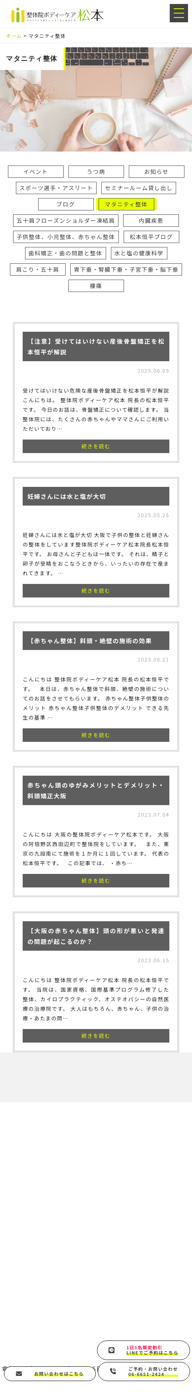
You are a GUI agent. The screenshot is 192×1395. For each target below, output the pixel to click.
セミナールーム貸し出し (139, 188)
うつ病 (96, 171)
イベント (35, 171)
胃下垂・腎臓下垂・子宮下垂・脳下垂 (126, 269)
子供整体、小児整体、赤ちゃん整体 (66, 237)
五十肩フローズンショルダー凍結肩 (66, 220)
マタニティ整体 (126, 204)
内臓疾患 (151, 220)
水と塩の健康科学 (139, 253)
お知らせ (156, 171)
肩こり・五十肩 (38, 269)
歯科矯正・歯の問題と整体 (66, 253)
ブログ (65, 204)
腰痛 (96, 286)
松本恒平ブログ (151, 237)
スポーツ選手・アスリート (56, 188)
